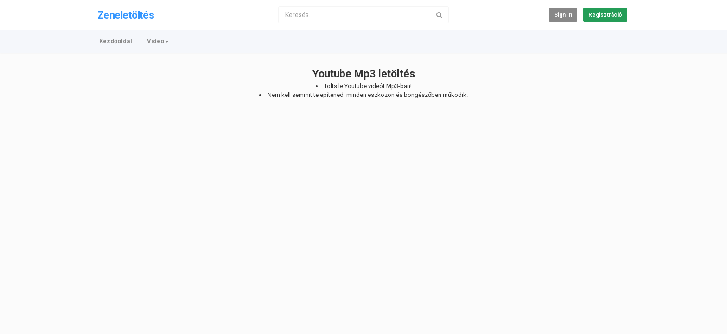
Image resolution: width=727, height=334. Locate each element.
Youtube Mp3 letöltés (363, 74)
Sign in (563, 15)
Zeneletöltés (125, 15)
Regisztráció (605, 15)
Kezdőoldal (115, 41)
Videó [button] (158, 41)
